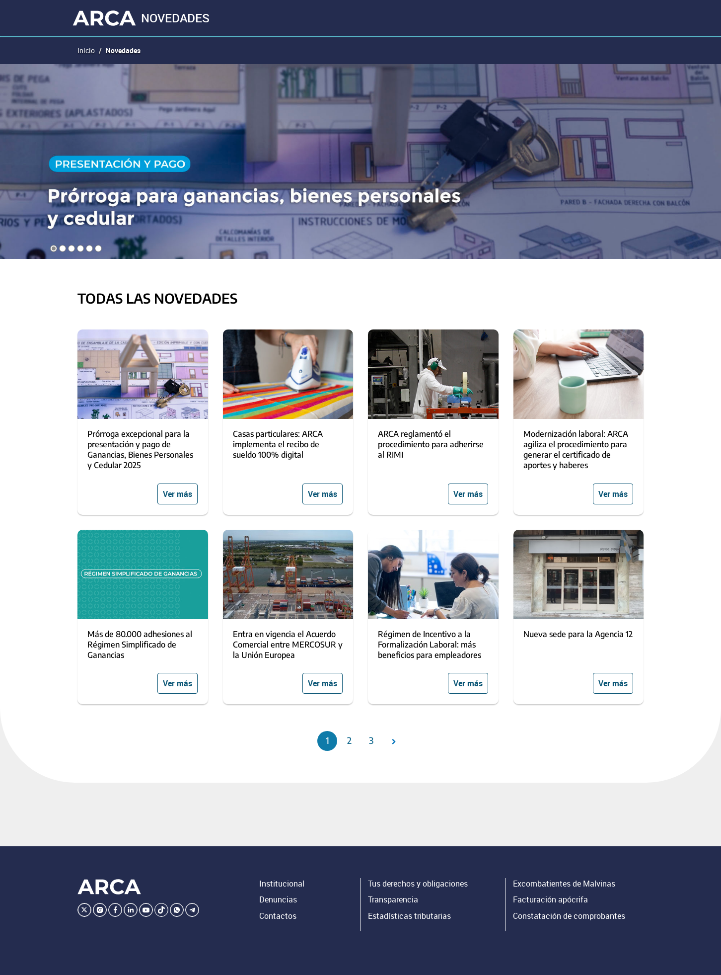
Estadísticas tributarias (409, 915)
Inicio (86, 50)
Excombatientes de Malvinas (564, 883)
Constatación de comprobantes (569, 915)
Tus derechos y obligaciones (418, 883)
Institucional (281, 883)
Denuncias (278, 899)
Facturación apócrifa (550, 899)
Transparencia (393, 899)
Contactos (277, 915)
